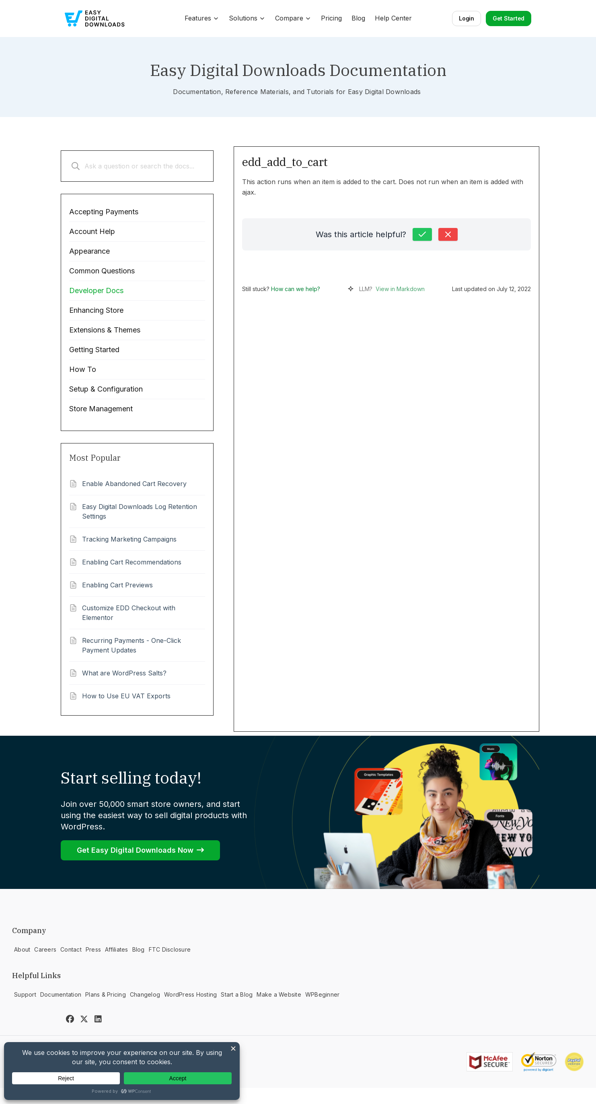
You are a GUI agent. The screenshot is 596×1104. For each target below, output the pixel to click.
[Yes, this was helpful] (422, 234)
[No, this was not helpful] (448, 234)
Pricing (331, 18)
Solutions (247, 18)
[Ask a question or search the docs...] (137, 166)
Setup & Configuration (106, 389)
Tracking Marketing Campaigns (129, 539)
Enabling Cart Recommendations (131, 562)
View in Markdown (400, 288)
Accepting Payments (103, 211)
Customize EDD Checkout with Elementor (128, 613)
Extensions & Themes (104, 330)
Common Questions (102, 271)
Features (202, 18)
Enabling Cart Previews (117, 585)
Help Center (393, 18)
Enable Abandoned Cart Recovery (134, 484)
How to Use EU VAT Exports (126, 696)
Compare (293, 18)
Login (466, 18)
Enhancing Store (96, 310)
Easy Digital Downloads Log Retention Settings (139, 511)
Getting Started (94, 349)
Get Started (508, 18)
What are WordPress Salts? (124, 673)
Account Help (92, 231)
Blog (358, 18)
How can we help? (295, 288)
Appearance (89, 251)
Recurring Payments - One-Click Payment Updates (131, 645)
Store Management (101, 408)
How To (82, 369)
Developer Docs (96, 290)
